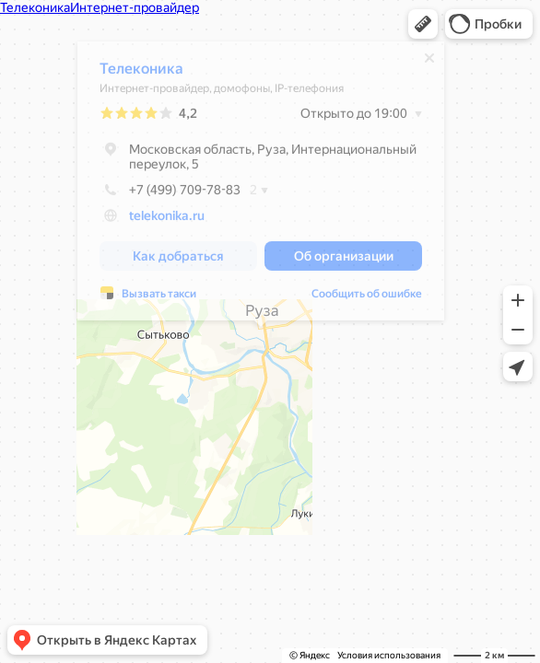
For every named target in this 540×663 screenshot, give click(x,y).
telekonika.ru (167, 220)
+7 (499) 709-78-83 (170, 194)
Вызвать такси (159, 298)
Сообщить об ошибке (366, 298)
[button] (423, 24)
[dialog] (260, 185)
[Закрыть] (429, 62)
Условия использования (388, 655)
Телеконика (141, 73)
